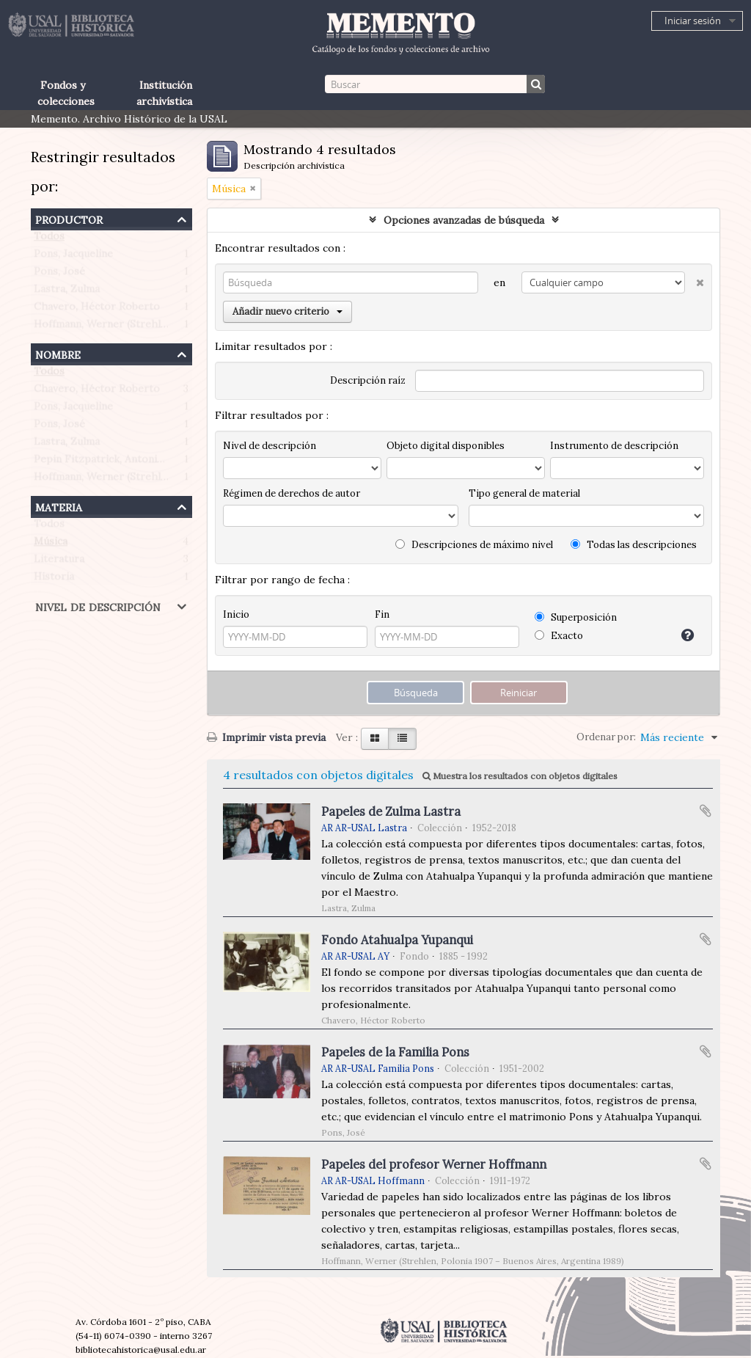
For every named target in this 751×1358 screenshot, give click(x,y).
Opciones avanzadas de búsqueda (464, 220)
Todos (49, 239)
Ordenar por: (606, 737)
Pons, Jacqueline (73, 256)
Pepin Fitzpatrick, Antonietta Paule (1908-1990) (150, 462)
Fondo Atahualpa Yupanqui (397, 939)
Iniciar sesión (692, 20)
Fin (382, 614)
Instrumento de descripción (614, 445)
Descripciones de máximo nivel (474, 545)
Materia (58, 506)
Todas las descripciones (634, 545)
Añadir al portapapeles (705, 810)
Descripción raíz (368, 380)
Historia (54, 579)
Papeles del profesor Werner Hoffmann (433, 1164)
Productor (69, 218)
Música (50, 544)
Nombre (58, 353)
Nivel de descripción (98, 605)
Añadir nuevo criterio (287, 311)
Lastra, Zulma (67, 292)
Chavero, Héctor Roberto (97, 309)
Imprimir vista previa (266, 737)
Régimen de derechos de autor (291, 493)
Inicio (236, 614)
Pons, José (59, 274)
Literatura (59, 562)
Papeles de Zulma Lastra (391, 811)
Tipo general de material (524, 493)
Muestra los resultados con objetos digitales (520, 775)
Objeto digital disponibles (446, 445)
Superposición (576, 617)
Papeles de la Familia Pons (395, 1052)
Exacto (559, 635)
